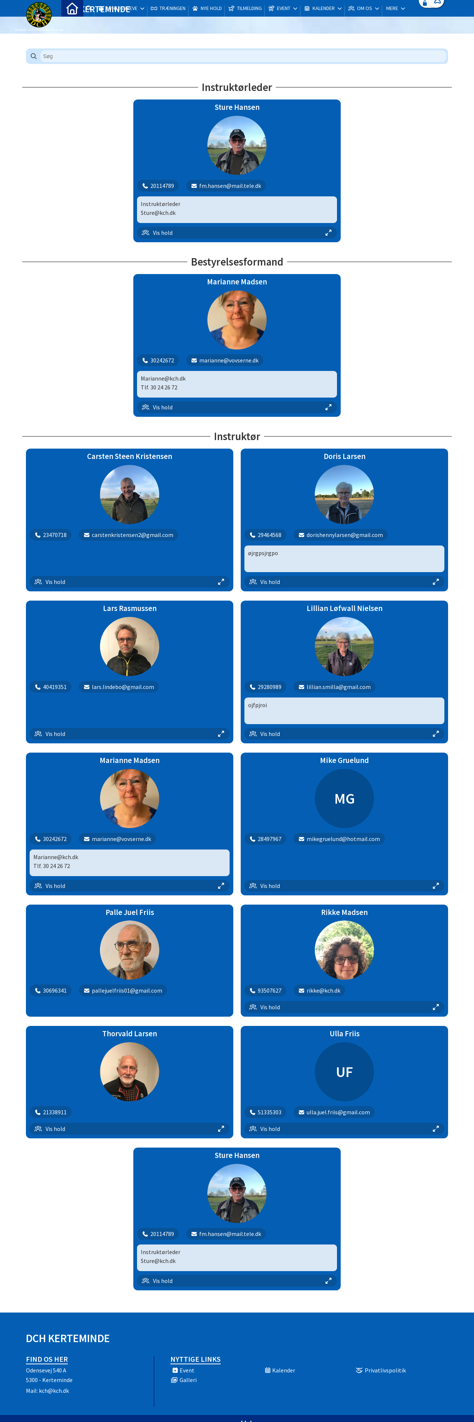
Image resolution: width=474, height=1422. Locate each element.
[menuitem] (72, 25)
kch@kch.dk (54, 1390)
